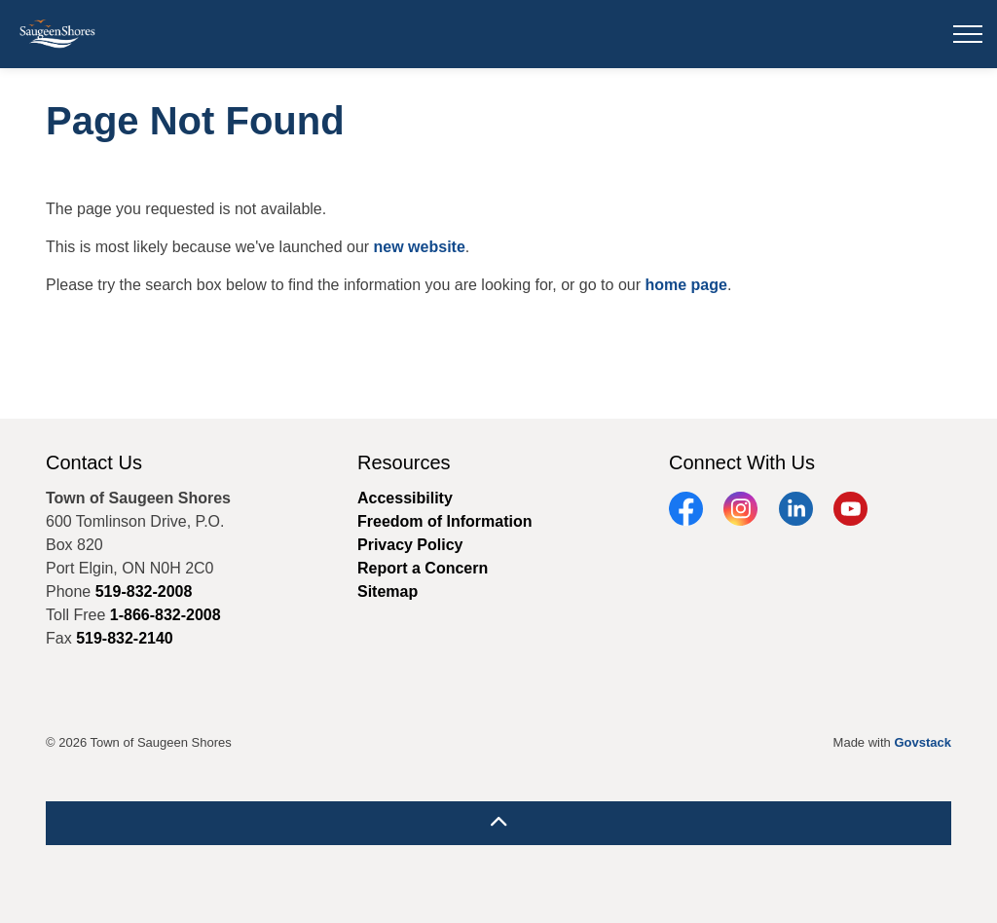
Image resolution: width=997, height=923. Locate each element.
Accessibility (405, 498)
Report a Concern (422, 568)
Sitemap (387, 591)
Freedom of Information (445, 521)
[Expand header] (968, 34)
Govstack (922, 742)
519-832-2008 (144, 591)
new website (419, 247)
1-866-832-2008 (165, 615)
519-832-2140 (124, 638)
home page (685, 285)
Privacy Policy (410, 544)
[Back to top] (498, 823)
